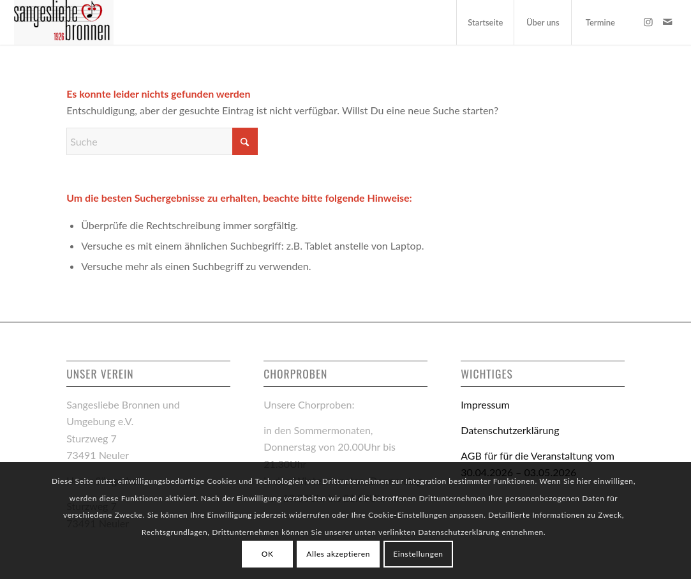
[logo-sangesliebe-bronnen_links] (64, 22)
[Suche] (162, 141)
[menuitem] (485, 22)
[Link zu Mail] (667, 21)
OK (268, 554)
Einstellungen (418, 554)
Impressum (485, 404)
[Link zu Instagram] (648, 21)
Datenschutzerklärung (510, 430)
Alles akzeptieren (338, 554)
